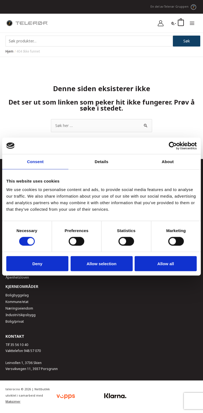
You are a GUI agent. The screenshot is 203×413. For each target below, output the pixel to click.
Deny (37, 263)
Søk (186, 41)
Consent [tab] (35, 161)
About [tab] (168, 161)
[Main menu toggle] (192, 23)
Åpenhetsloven (17, 277)
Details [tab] (101, 161)
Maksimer (13, 401)
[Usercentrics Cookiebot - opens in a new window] (173, 145)
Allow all (165, 263)
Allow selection (101, 263)
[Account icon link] (160, 23)
